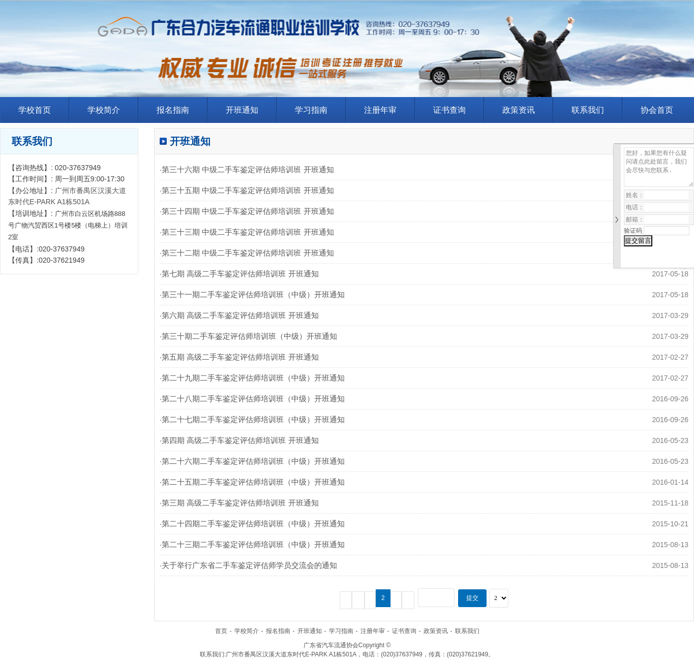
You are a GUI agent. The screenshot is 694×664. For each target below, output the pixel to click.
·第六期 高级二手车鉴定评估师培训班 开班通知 (239, 315)
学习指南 (311, 110)
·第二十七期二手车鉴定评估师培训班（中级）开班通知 (252, 419)
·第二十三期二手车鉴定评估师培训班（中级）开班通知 (252, 544)
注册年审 (380, 110)
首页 (221, 631)
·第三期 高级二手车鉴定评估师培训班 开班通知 (239, 502)
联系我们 (587, 110)
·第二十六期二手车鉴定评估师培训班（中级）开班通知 (252, 461)
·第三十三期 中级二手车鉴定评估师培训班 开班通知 (247, 232)
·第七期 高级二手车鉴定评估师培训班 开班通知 (239, 273)
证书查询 (449, 110)
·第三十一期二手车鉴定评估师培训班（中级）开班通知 (252, 294)
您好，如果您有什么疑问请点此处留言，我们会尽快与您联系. (659, 167)
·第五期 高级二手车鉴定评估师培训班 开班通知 (239, 357)
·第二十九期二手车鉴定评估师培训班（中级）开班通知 (252, 377)
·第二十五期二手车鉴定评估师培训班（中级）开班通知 (252, 482)
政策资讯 (518, 110)
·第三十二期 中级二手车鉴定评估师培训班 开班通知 (247, 252)
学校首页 (34, 110)
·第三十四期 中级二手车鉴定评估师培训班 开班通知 (247, 211)
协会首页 (657, 110)
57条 (346, 600)
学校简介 (103, 110)
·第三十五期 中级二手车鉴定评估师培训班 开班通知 (247, 190)
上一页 (358, 600)
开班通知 (242, 110)
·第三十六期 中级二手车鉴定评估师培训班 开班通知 (247, 169)
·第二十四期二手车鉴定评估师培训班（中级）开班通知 (252, 523)
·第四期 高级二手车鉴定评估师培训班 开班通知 (239, 440)
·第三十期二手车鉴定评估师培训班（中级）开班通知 (248, 336)
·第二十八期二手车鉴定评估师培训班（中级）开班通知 (252, 398)
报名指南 (173, 110)
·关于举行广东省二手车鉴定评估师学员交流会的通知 (248, 565)
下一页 (408, 600)
